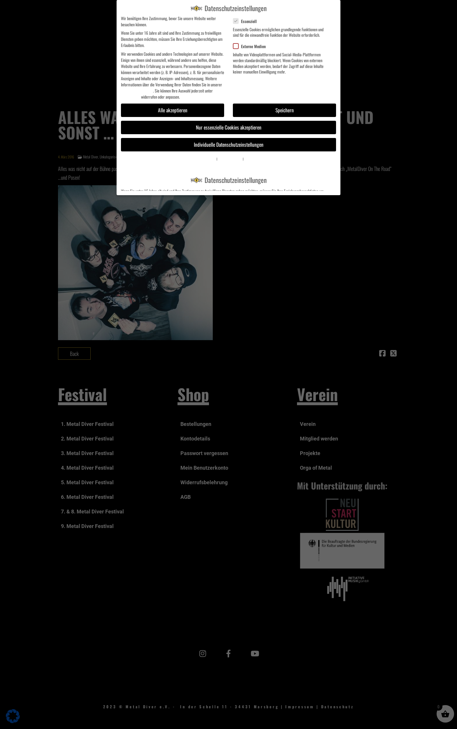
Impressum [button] (250, 158)
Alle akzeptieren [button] (172, 110)
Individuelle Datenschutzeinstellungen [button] (228, 144)
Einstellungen (130, 97)
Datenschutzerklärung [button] (230, 158)
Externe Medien (252, 46)
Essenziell (247, 21)
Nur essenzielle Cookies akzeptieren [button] (228, 127)
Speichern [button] (284, 110)
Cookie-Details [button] (208, 158)
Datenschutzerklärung (137, 91)
